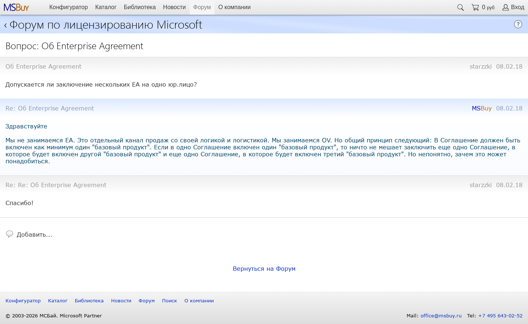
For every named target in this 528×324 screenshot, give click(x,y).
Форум (202, 7)
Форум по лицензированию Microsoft (106, 24)
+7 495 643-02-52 (500, 315)
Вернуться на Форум (264, 268)
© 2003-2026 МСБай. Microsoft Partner (54, 315)
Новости (174, 7)
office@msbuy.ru (441, 315)
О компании (234, 7)
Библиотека (140, 7)
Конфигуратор (68, 7)
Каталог (106, 7)
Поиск (169, 300)
